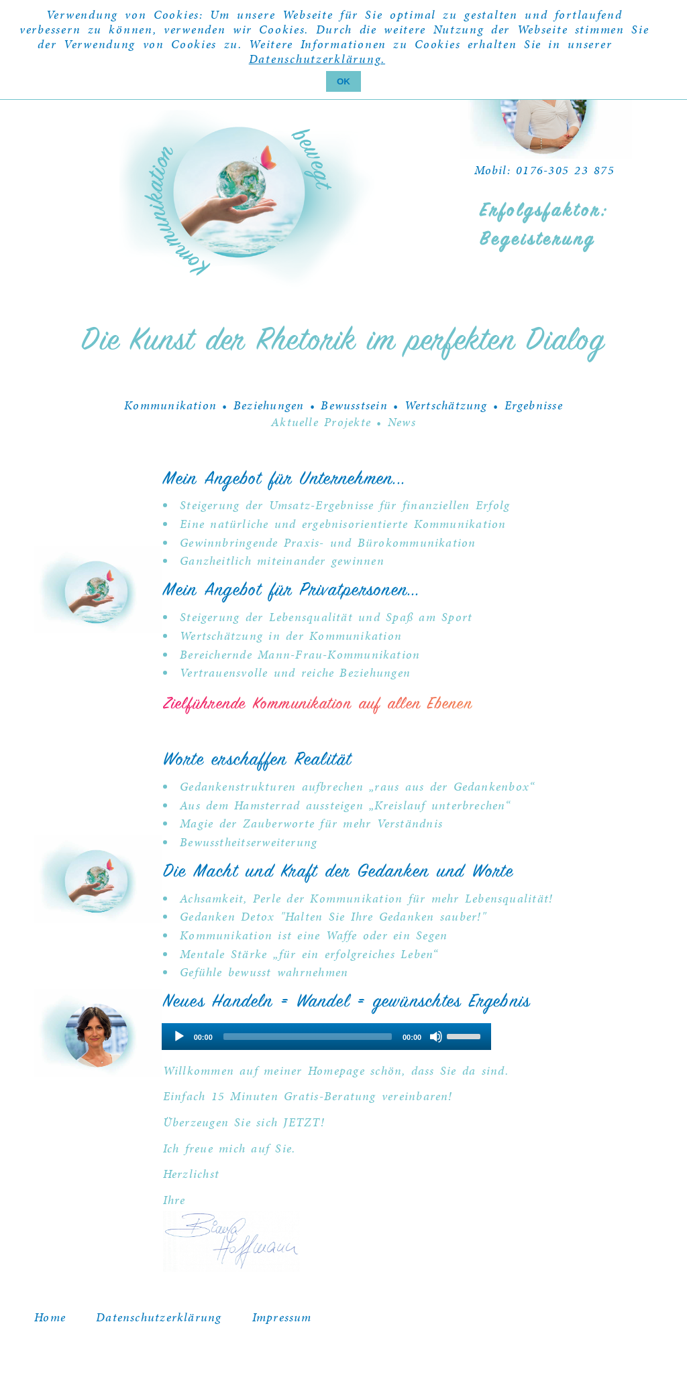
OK (343, 81)
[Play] (179, 1036)
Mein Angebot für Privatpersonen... (292, 591)
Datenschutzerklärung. (317, 59)
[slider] (307, 1036)
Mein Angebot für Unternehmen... (284, 479)
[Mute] (436, 1036)
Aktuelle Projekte (321, 422)
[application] (327, 1036)
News (402, 422)
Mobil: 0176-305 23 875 (544, 170)
